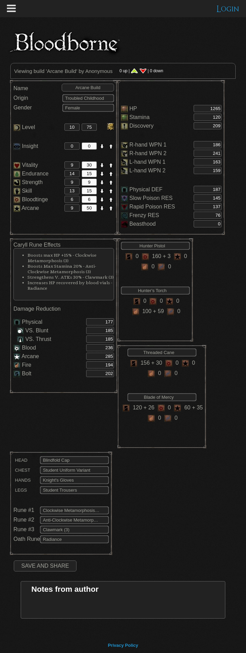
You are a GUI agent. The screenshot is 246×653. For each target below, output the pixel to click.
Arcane (26, 208)
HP (133, 108)
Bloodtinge (30, 199)
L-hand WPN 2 (147, 170)
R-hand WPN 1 (147, 145)
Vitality (25, 165)
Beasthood (142, 224)
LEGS (20, 490)
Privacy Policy (123, 645)
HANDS (22, 480)
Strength (28, 182)
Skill (22, 191)
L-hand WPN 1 (147, 162)
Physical (32, 322)
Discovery (141, 126)
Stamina (139, 117)
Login (228, 9)
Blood (29, 348)
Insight (25, 146)
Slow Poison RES (150, 198)
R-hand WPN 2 (147, 153)
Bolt (26, 373)
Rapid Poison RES (152, 207)
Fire (26, 365)
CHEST (21, 470)
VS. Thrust (34, 339)
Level (24, 127)
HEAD (20, 460)
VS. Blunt (32, 330)
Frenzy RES (144, 215)
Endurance (31, 173)
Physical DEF (145, 189)
